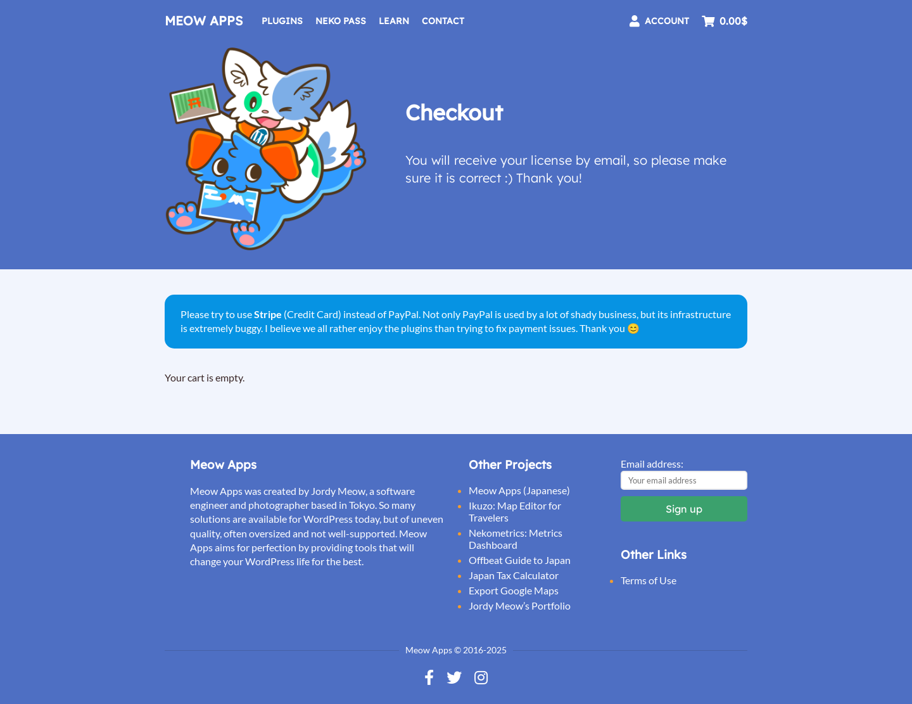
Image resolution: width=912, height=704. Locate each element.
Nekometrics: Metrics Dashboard (515, 539)
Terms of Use (648, 580)
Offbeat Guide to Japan (520, 560)
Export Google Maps (514, 590)
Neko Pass (340, 21)
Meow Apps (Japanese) (519, 490)
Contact (443, 21)
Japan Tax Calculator (514, 575)
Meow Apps (204, 21)
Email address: (652, 464)
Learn (394, 21)
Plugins (282, 21)
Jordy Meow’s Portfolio (520, 605)
